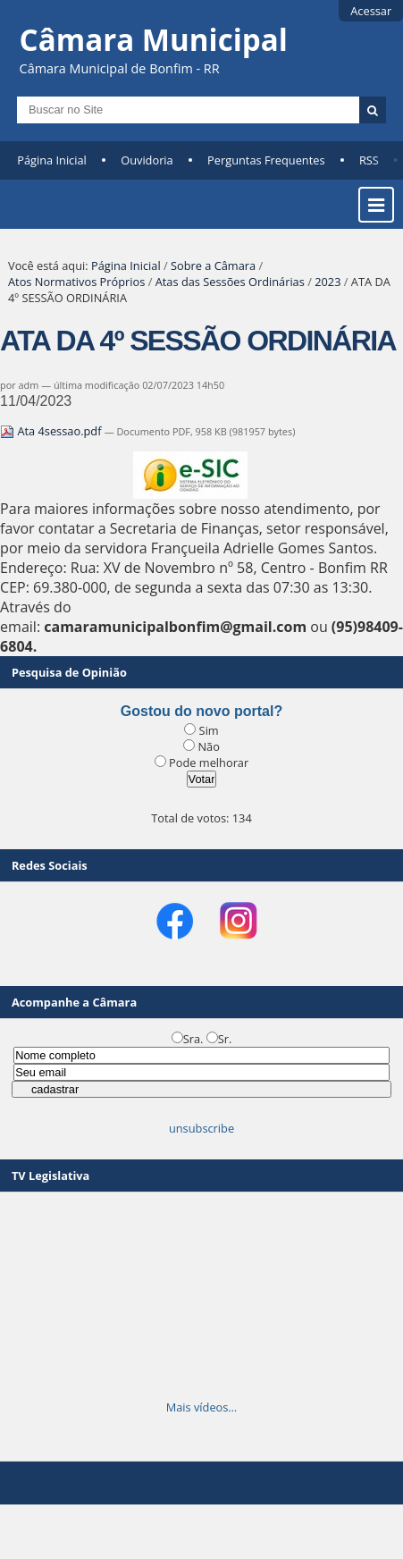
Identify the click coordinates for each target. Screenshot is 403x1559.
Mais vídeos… (202, 1407)
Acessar (370, 11)
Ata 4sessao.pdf (52, 431)
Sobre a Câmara (213, 265)
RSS (369, 160)
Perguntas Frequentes (265, 160)
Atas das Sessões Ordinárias (230, 282)
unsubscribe (201, 1128)
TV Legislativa (50, 1175)
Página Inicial (52, 160)
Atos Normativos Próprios (76, 282)
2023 (327, 282)
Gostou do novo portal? (201, 711)
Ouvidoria (147, 160)
